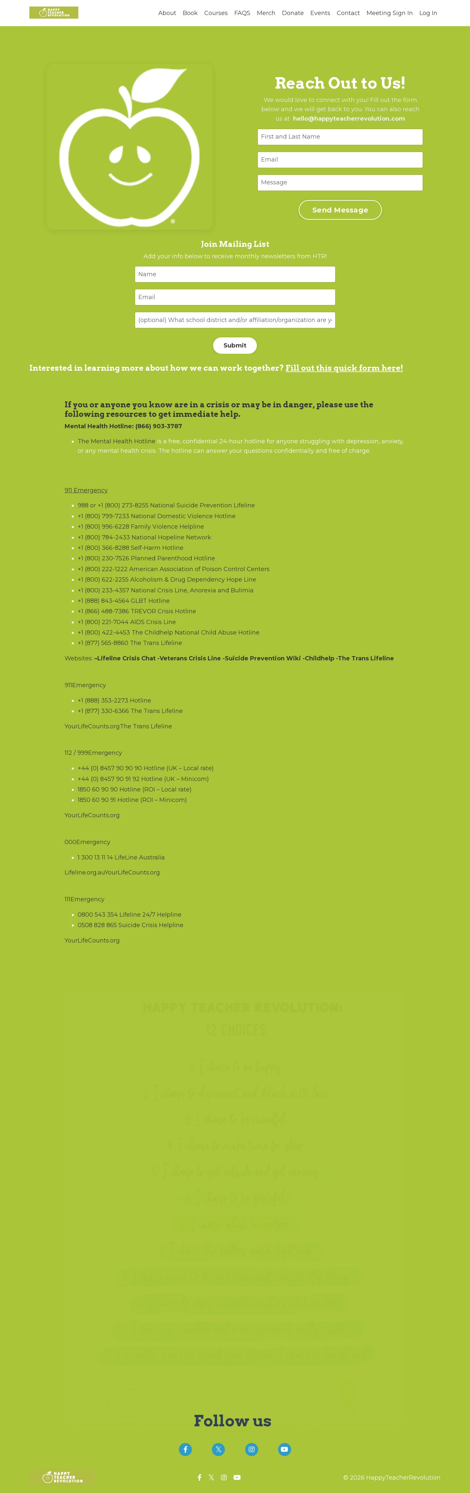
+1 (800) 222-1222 (103, 569)
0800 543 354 (98, 914)
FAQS (242, 13)
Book (190, 13)
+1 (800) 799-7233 (103, 516)
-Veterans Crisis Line (188, 658)
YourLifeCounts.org (92, 726)
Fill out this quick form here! (344, 368)
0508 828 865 (97, 925)
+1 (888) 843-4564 (103, 600)
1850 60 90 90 (98, 789)
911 (68, 490)
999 (82, 752)
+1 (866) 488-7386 (103, 611)
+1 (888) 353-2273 (103, 700)
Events (320, 13)
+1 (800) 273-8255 (123, 505)
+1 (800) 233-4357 (103, 590)
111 (67, 899)
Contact (348, 13)
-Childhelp (317, 658)
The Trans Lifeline (146, 726)
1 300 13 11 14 (95, 857)
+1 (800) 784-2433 (104, 537)
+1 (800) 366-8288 (103, 547)
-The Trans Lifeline (364, 658)
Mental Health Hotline (98, 426)
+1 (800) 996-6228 (103, 526)
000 (70, 842)
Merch (266, 13)
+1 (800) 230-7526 (103, 558)
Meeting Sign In (390, 13)
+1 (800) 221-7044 (103, 622)
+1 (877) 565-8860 (103, 643)
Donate (293, 13)
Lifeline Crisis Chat (126, 658)
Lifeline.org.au (85, 872)
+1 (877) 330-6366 (103, 711)
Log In (428, 13)
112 (68, 752)
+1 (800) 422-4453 (104, 632)
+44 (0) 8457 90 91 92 (109, 779)
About (167, 13)
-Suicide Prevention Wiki (261, 658)
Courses (216, 13)
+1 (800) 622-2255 (103, 579)
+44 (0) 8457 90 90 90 (110, 768)
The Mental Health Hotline (116, 441)
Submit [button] (235, 345)
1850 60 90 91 (97, 800)
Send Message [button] (340, 210)
